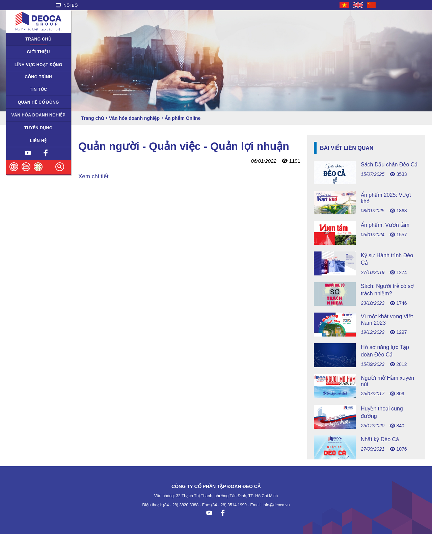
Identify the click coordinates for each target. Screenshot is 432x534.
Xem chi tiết (93, 176)
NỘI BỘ (67, 5)
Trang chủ (38, 39)
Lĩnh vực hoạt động (38, 64)
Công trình (38, 77)
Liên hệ (38, 140)
